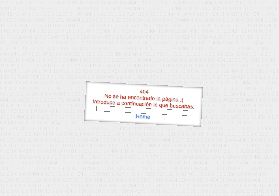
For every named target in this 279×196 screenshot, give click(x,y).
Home (142, 116)
